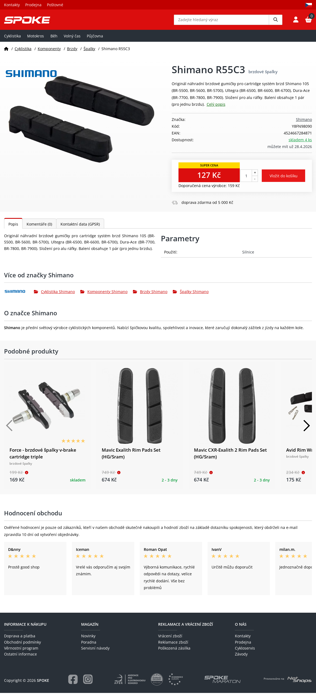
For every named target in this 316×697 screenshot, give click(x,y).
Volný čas (72, 39)
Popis (13, 227)
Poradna (88, 645)
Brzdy (72, 52)
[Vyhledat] (275, 22)
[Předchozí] (9, 429)
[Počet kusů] (246, 180)
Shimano (304, 123)
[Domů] (6, 52)
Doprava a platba (19, 640)
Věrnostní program (21, 652)
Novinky (88, 640)
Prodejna (33, 4)
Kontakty (12, 4)
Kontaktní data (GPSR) (80, 227)
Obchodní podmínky (22, 645)
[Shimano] (19, 295)
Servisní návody (95, 652)
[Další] (306, 429)
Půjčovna (95, 39)
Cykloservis (245, 652)
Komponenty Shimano (103, 295)
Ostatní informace (20, 658)
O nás (241, 628)
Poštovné (55, 4)
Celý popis (216, 108)
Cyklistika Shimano (54, 295)
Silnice (248, 255)
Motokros (35, 39)
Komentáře (39, 227)
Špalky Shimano (191, 295)
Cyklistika (12, 39)
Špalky (89, 52)
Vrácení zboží (170, 640)
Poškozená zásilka (174, 652)
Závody (241, 658)
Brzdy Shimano (150, 295)
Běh (54, 39)
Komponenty (49, 52)
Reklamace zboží (173, 645)
